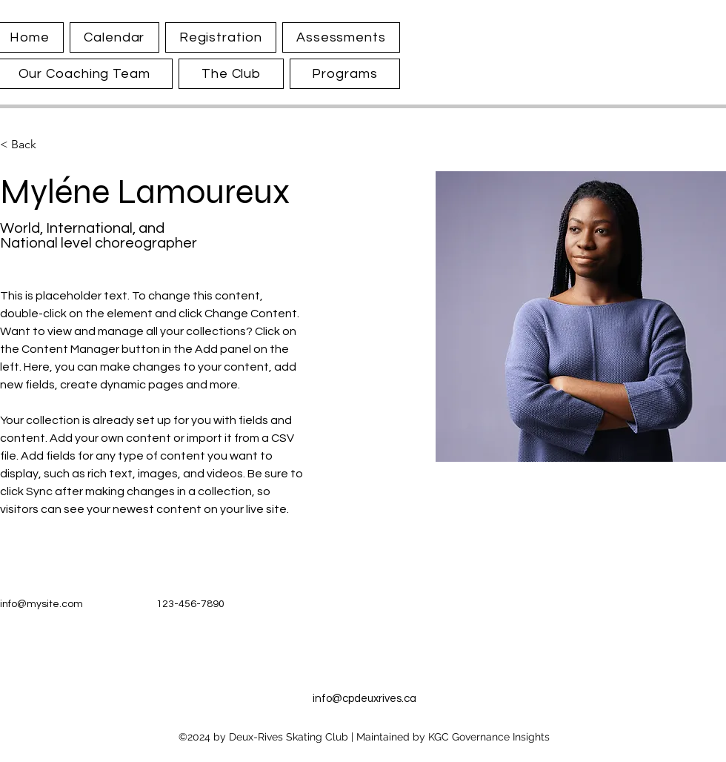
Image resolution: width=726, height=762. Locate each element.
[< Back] (29, 145)
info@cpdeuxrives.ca (364, 698)
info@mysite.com (41, 604)
